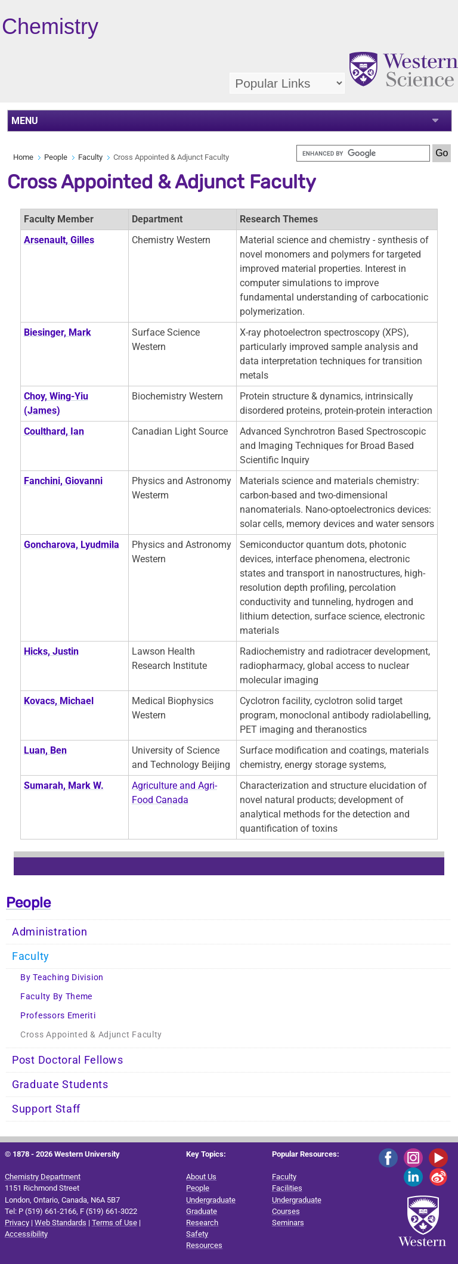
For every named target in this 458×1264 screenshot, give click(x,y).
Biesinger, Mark (57, 332)
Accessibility (26, 1233)
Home (23, 157)
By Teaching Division (62, 977)
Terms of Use (114, 1222)
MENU (24, 120)
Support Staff (46, 1109)
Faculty (90, 157)
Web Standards (60, 1222)
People (55, 157)
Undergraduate (211, 1199)
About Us (201, 1176)
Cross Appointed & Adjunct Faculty (91, 1035)
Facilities (287, 1188)
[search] (363, 153)
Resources (204, 1245)
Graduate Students (60, 1084)
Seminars (288, 1222)
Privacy (17, 1222)
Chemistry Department (43, 1176)
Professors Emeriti (58, 1016)
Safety (197, 1233)
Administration (50, 932)
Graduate (201, 1211)
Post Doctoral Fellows (67, 1060)
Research (202, 1222)
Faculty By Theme (56, 997)
